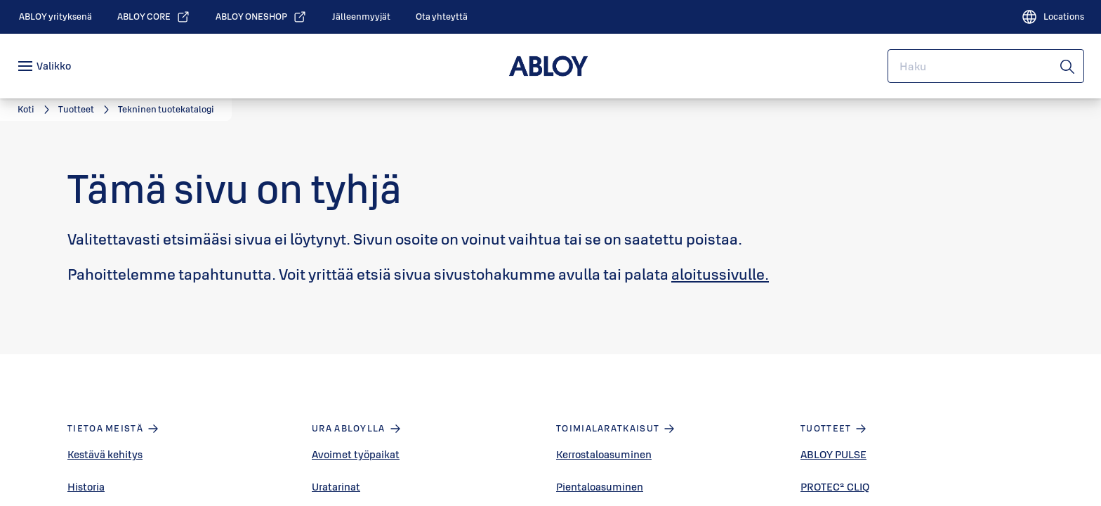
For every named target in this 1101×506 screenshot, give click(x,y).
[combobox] (986, 66)
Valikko (54, 65)
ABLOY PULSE (833, 454)
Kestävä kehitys (105, 454)
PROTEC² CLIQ (834, 486)
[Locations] (1052, 17)
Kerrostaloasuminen (604, 454)
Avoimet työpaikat (356, 454)
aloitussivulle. (720, 274)
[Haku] (1068, 66)
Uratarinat (336, 486)
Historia (86, 486)
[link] (55, 17)
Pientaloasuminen (599, 486)
